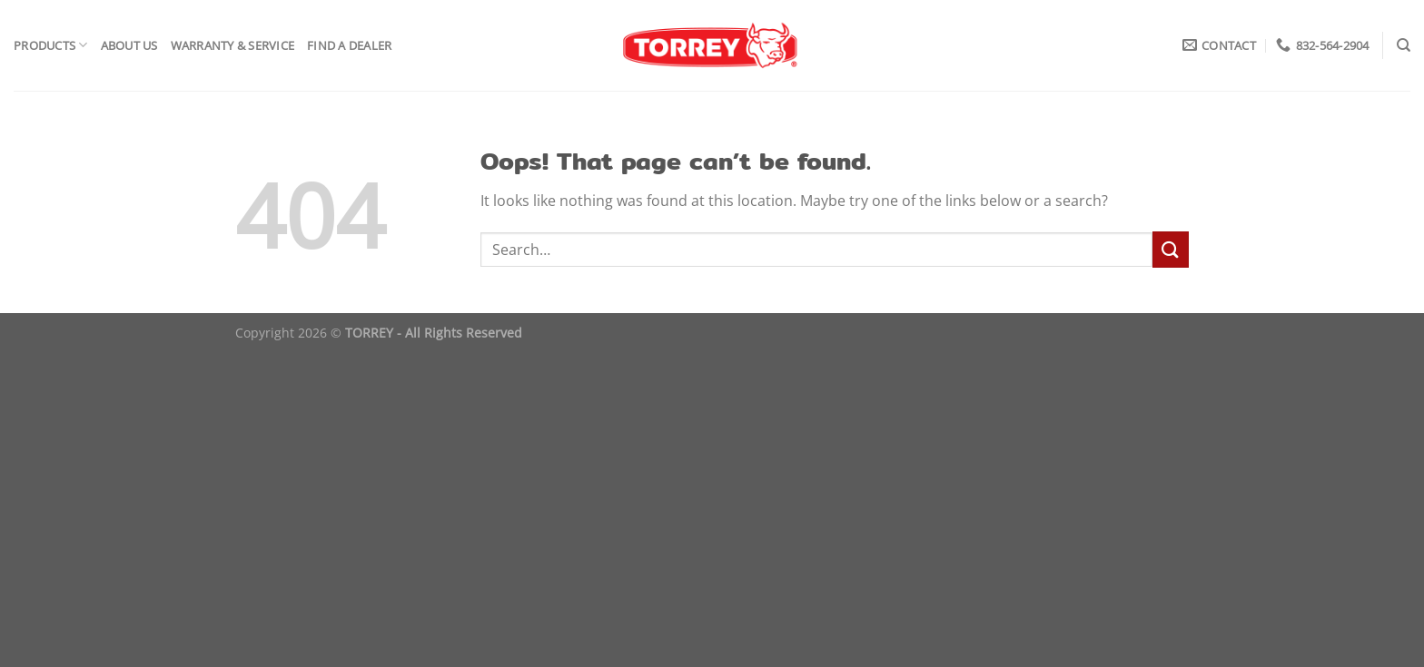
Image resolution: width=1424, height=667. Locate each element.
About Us (129, 45)
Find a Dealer (349, 45)
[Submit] (1170, 249)
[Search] (1403, 45)
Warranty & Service (233, 45)
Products (51, 45)
